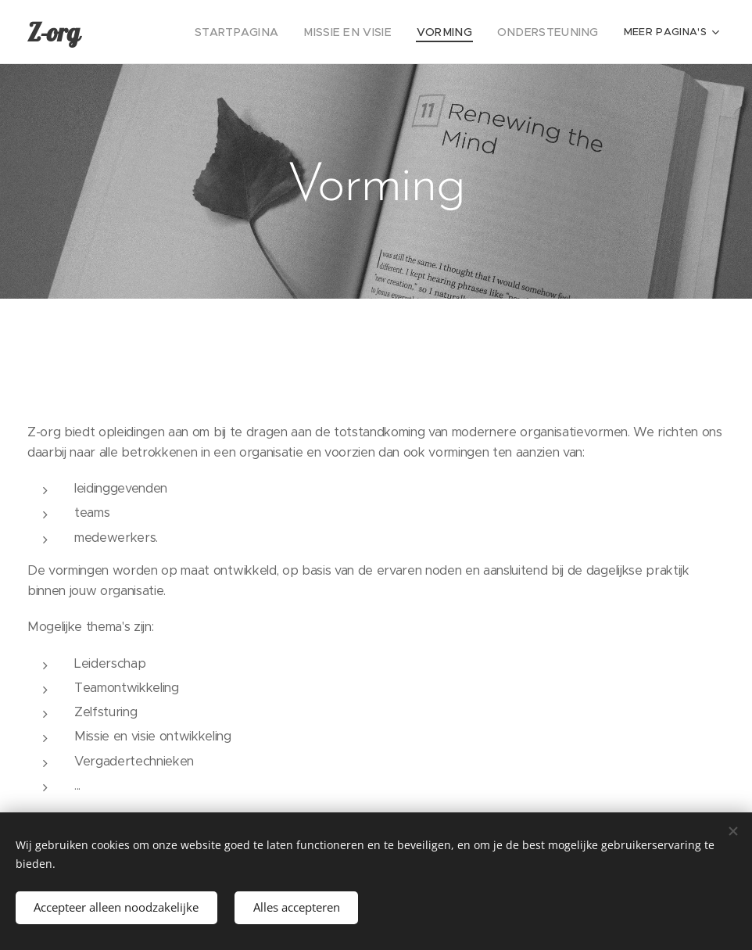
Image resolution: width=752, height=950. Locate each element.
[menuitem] (173, 32)
